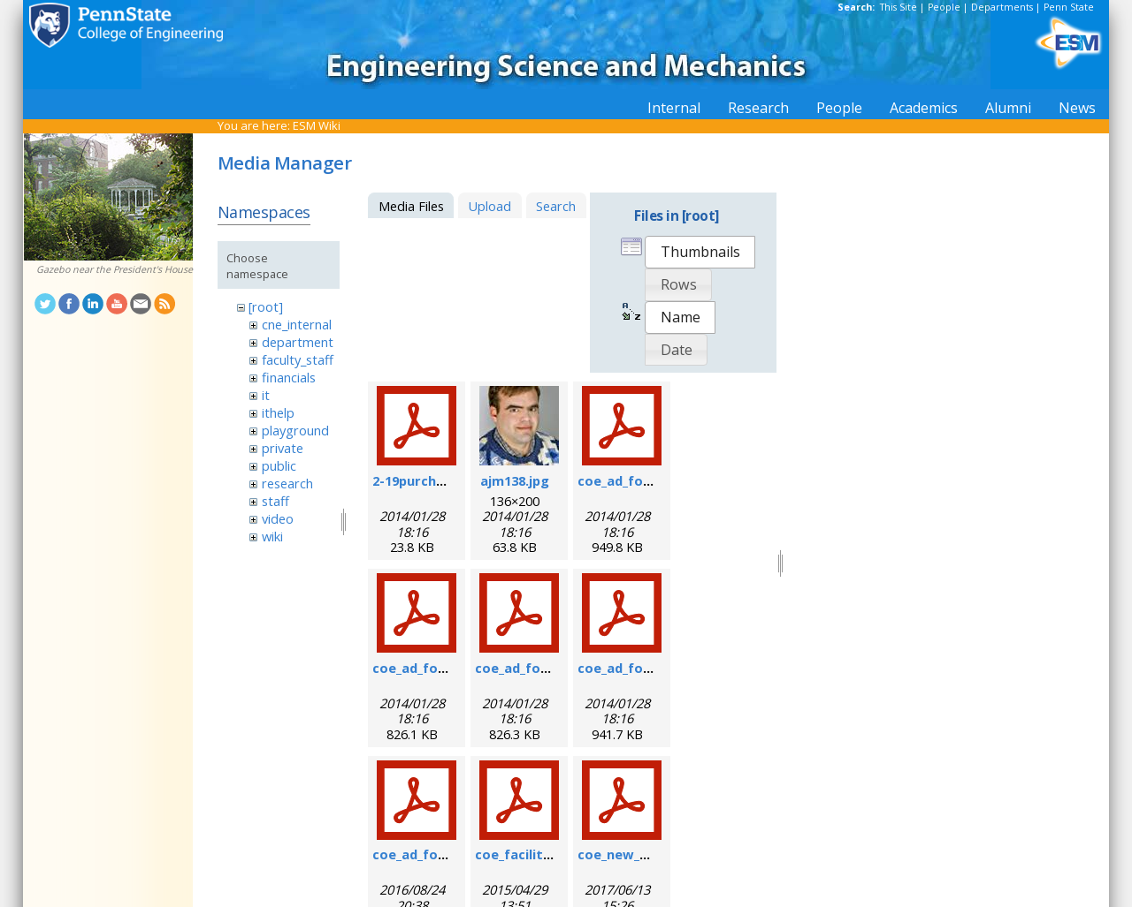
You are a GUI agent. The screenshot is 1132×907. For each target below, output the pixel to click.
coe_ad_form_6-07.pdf (648, 480)
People (944, 7)
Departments (1002, 7)
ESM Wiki (316, 125)
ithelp (278, 412)
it (266, 395)
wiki (272, 536)
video (278, 518)
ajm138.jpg (514, 480)
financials (289, 377)
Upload (489, 206)
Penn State (1069, 7)
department (297, 342)
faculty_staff (297, 359)
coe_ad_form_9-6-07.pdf (449, 667)
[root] (266, 306)
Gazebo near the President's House (114, 269)
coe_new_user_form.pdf (655, 854)
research (287, 483)
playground (295, 430)
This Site (898, 7)
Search (556, 206)
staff (275, 501)
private (282, 448)
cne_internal (297, 324)
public (279, 465)
